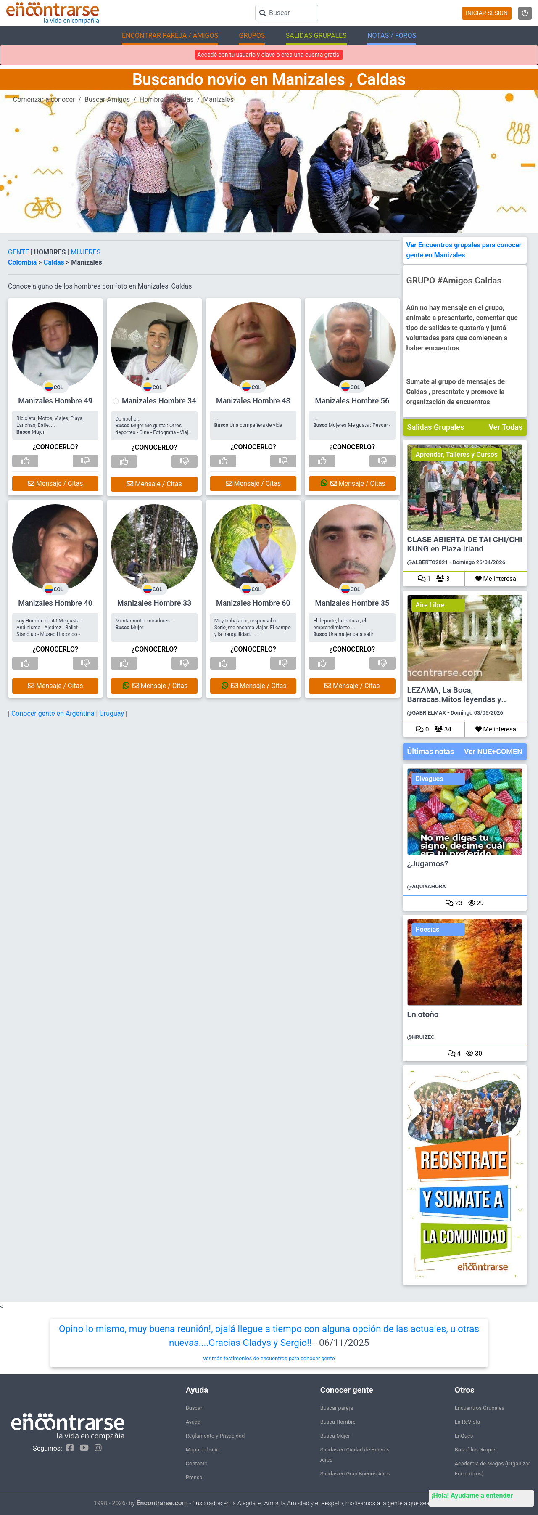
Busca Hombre (338, 1422)
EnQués (464, 1436)
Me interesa (495, 579)
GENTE (19, 252)
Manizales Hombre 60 (253, 603)
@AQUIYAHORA (426, 886)
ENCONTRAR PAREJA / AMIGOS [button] (170, 36)
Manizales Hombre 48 (253, 400)
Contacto (197, 1463)
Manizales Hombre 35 (352, 603)
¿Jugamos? (427, 864)
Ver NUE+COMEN (493, 751)
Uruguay (112, 714)
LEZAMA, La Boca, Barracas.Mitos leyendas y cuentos (454, 695)
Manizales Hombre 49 (55, 400)
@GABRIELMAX (426, 713)
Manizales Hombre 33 (154, 603)
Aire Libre (430, 605)
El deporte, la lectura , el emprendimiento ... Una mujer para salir (343, 627)
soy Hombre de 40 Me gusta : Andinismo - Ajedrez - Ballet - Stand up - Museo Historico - (49, 627)
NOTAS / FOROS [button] (391, 36)
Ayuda (193, 1422)
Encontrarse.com (162, 1503)
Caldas (183, 99)
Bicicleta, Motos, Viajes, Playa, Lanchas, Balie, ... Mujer (50, 425)
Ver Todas (505, 427)
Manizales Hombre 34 (159, 400)
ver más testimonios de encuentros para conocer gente (269, 1358)
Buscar (194, 1408)
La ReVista (467, 1422)
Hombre (152, 99)
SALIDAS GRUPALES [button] (316, 36)
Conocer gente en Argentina (53, 714)
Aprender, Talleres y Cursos (457, 454)
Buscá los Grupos (476, 1449)
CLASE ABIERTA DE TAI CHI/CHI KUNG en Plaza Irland (464, 544)
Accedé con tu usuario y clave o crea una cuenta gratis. (268, 54)
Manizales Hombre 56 (352, 400)
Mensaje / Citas (55, 483)
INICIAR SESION (487, 13)
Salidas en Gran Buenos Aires (355, 1473)
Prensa (194, 1477)
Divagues (429, 779)
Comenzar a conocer (44, 99)
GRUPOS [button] (252, 36)
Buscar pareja (336, 1408)
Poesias (428, 929)
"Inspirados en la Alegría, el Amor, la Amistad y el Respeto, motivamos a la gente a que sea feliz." (318, 1503)
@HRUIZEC (421, 1037)
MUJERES (85, 252)
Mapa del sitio (202, 1449)
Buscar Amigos (107, 99)
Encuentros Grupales (479, 1408)
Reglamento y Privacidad (215, 1436)
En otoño (423, 1014)
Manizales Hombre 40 (55, 603)
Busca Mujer (335, 1436)
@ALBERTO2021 (427, 562)
